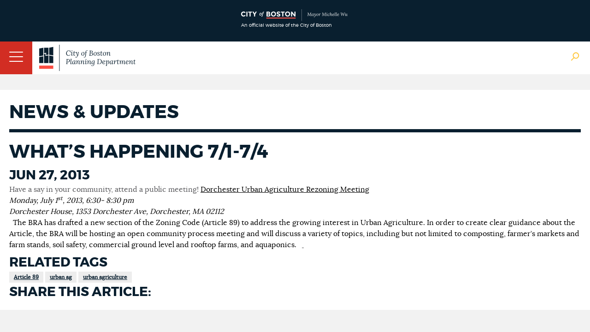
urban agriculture (105, 277)
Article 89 (26, 277)
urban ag (61, 277)
